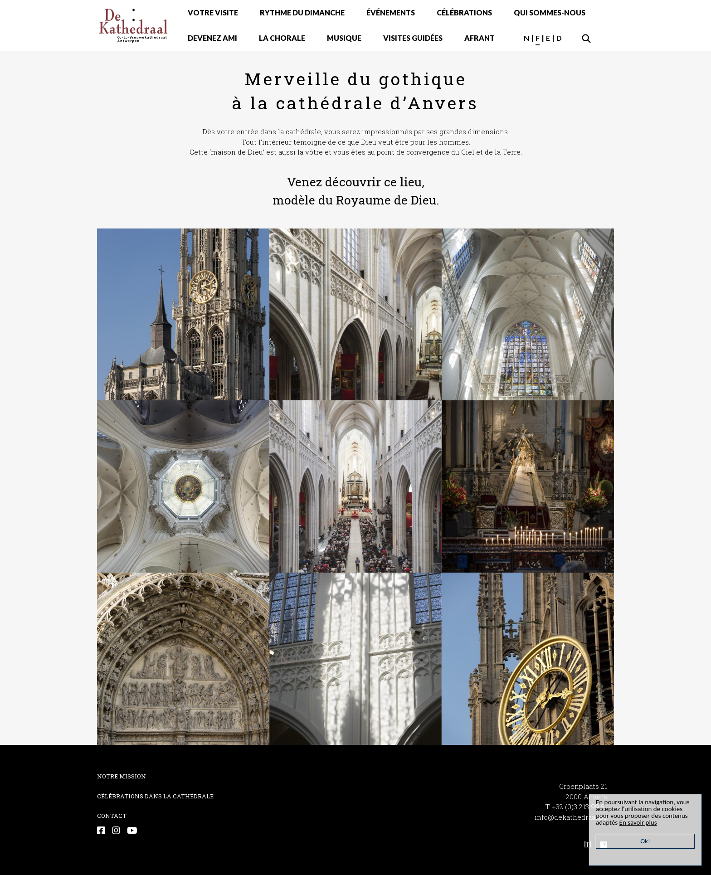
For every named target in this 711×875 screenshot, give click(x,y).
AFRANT (479, 38)
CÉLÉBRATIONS (464, 12)
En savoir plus (638, 822)
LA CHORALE (282, 38)
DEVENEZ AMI (212, 38)
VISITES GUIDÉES (413, 38)
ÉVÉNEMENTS (390, 12)
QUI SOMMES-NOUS (549, 12)
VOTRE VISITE (213, 12)
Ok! (645, 841)
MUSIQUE (344, 38)
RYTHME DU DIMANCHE (302, 12)
